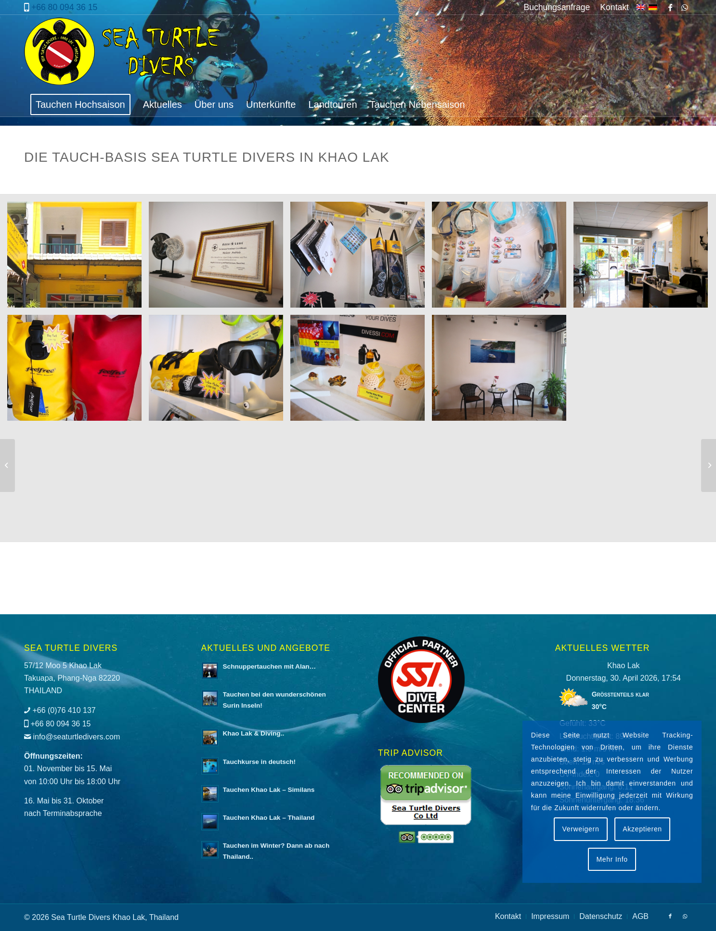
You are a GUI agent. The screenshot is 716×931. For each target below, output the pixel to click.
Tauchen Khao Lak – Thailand (269, 817)
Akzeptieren (642, 829)
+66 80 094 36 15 (64, 7)
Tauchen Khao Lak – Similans (269, 789)
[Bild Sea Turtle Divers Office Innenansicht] (644, 258)
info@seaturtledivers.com (76, 737)
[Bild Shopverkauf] (361, 258)
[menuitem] (557, 7)
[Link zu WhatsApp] (684, 7)
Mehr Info (611, 859)
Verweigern (580, 829)
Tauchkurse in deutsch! (259, 761)
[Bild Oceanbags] (78, 371)
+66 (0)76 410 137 (63, 710)
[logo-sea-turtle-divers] (123, 53)
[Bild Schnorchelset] (502, 258)
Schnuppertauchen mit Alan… (269, 666)
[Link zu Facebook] (670, 7)
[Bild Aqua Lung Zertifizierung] (219, 258)
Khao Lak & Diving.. (254, 733)
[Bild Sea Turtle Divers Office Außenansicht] (78, 258)
